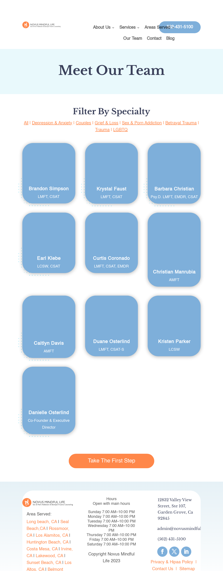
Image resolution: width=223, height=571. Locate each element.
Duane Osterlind (111, 328)
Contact (154, 39)
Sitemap (187, 555)
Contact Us (162, 555)
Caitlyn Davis (49, 330)
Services (127, 28)
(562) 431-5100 (172, 525)
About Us (101, 28)
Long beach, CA (42, 509)
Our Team (132, 39)
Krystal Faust (111, 189)
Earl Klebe (49, 258)
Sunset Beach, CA (44, 549)
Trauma (102, 130)
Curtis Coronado (111, 258)
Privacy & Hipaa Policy (172, 549)
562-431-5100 (180, 27)
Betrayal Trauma (181, 123)
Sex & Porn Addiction (142, 123)
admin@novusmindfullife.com (187, 515)
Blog (170, 39)
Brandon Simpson (49, 189)
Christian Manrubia (174, 222)
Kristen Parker (174, 328)
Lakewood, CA (49, 543)
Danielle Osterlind (49, 399)
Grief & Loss (106, 123)
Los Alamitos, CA (52, 522)
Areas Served (157, 28)
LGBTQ (120, 130)
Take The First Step (111, 447)
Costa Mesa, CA (42, 536)
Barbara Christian (174, 189)
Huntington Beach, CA (47, 529)
